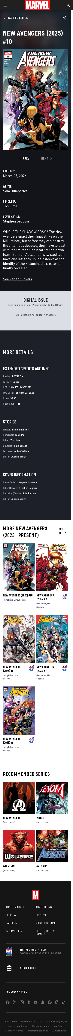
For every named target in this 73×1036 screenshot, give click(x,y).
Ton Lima (10, 206)
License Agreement (14, 1030)
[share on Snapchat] (42, 1003)
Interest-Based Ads (38, 1030)
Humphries (8, 599)
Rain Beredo (20, 445)
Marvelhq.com (45, 922)
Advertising (44, 907)
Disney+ (41, 915)
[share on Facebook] (8, 1003)
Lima (16, 599)
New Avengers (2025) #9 (45, 597)
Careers (11, 922)
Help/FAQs (12, 915)
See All (63, 531)
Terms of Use (10, 1021)
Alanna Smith (18, 456)
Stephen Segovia (16, 221)
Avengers (42, 866)
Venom (40, 818)
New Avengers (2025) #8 (11, 669)
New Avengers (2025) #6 (11, 740)
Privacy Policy (28, 1021)
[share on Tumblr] (29, 1003)
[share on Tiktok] (63, 1003)
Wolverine (9, 866)
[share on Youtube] (36, 1003)
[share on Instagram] (22, 1003)
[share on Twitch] (57, 1003)
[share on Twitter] (15, 1003)
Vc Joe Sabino (21, 451)
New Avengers (11, 818)
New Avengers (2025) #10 (17, 595)
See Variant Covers (17, 279)
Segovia (22, 599)
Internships (14, 930)
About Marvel (15, 907)
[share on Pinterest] (50, 1003)
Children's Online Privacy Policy (47, 1025)
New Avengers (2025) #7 (45, 669)
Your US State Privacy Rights (52, 1021)
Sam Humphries (15, 191)
